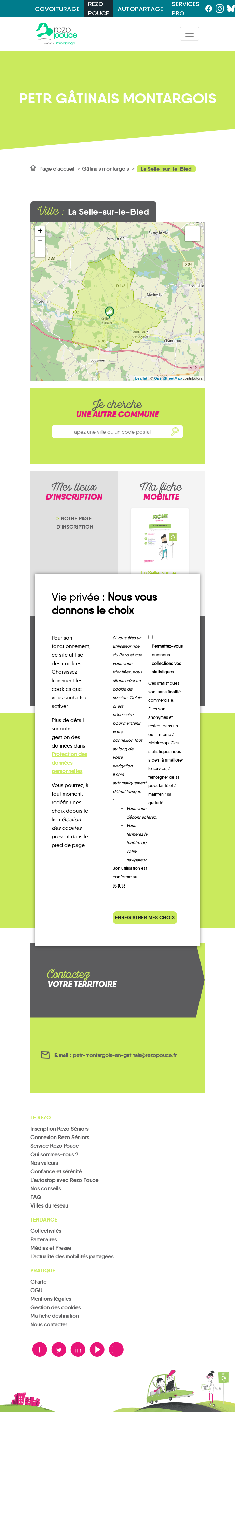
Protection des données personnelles (69, 763)
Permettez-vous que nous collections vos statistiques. (167, 659)
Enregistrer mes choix (145, 917)
